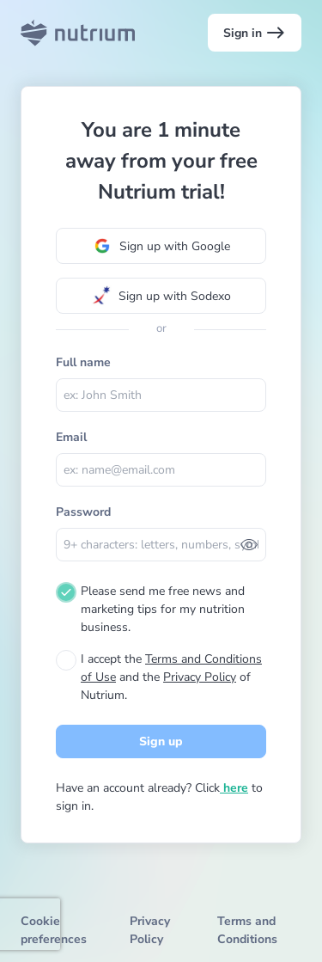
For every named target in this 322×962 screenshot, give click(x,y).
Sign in (254, 33)
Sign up (161, 741)
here (234, 788)
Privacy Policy (199, 677)
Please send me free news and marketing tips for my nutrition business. (163, 609)
